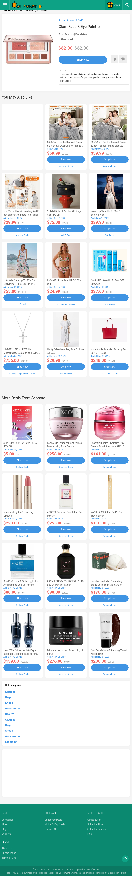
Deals (113, 4)
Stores (5, 823)
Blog (4, 828)
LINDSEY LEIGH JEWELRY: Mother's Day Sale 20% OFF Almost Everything (22, 353)
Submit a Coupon (96, 828)
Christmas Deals (53, 818)
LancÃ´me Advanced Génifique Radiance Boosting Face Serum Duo (20, 653)
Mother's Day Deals (55, 823)
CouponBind (64, 872)
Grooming (11, 741)
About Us (7, 847)
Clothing (10, 691)
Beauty (9, 713)
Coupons (6, 833)
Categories (7, 818)
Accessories (12, 707)
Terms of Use (9, 857)
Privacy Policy (9, 852)
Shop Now (79, 59)
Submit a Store (95, 823)
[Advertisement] (22, 136)
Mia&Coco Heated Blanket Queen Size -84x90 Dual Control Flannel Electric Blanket (64, 146)
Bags (8, 696)
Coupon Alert (94, 818)
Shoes (9, 702)
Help (89, 833)
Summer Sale (52, 828)
